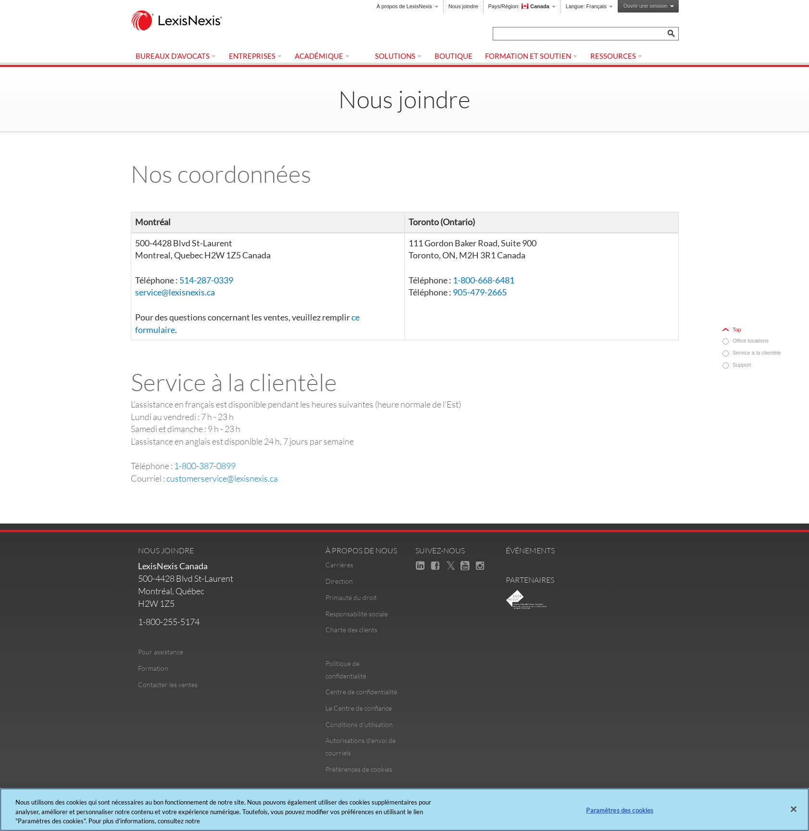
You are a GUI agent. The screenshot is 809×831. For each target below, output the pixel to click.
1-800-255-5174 (168, 621)
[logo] (181, 21)
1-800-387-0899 (205, 465)
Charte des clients (351, 630)
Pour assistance (160, 652)
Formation (153, 668)
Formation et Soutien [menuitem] (531, 55)
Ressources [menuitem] (616, 55)
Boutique (454, 55)
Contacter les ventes (168, 684)
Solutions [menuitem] (398, 55)
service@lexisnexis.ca (175, 292)
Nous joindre (463, 6)
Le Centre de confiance (358, 708)
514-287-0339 (206, 280)
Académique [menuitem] (322, 55)
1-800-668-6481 (483, 280)
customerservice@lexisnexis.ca (222, 478)
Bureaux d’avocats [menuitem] (176, 55)
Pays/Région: (522, 6)
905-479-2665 (480, 292)
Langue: (589, 6)
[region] (404, 809)
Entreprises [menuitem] (255, 55)
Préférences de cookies (358, 769)
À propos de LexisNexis (407, 6)
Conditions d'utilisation (359, 724)
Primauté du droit (351, 597)
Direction (339, 581)
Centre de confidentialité (361, 692)
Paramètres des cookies (619, 810)
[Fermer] (793, 808)
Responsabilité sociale (356, 614)
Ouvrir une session (648, 6)
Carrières (339, 565)
